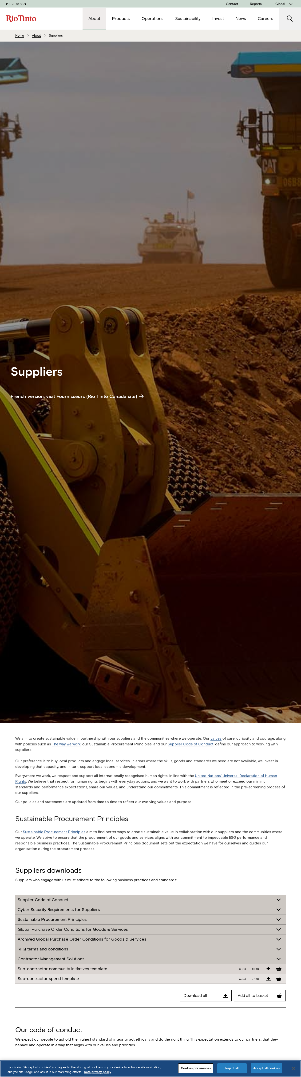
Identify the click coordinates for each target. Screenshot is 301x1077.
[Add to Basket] (278, 968)
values (216, 747)
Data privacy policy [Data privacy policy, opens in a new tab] (97, 1072)
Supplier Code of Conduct (191, 752)
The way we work (66, 752)
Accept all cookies (266, 1068)
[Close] (293, 1068)
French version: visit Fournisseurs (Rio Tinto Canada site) (77, 396)
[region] (150, 1068)
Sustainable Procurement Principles (54, 840)
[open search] (290, 19)
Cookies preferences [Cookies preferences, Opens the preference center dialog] (195, 1068)
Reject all (231, 1068)
